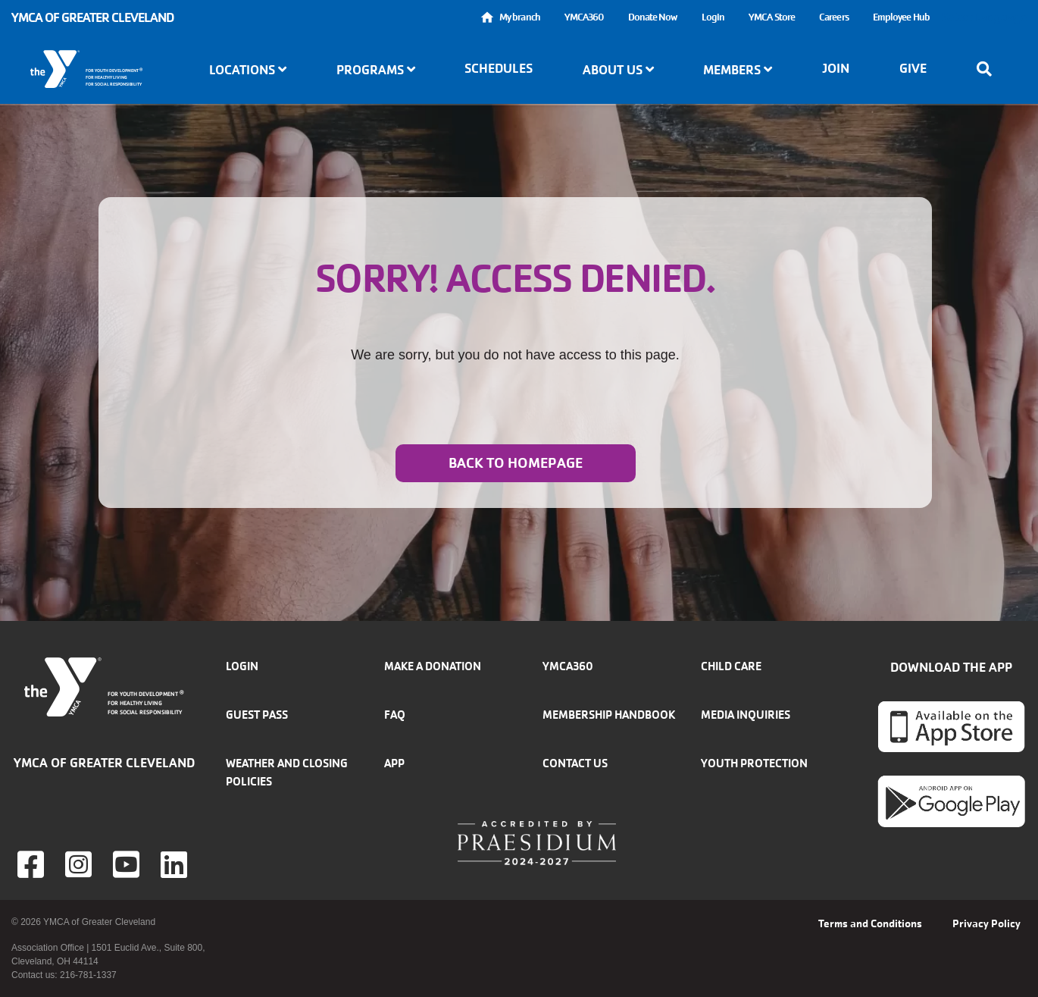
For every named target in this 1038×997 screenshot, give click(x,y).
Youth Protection (754, 763)
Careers (834, 17)
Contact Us (575, 763)
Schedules (498, 68)
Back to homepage (516, 463)
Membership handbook (608, 714)
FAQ (394, 714)
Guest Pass (257, 714)
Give (913, 68)
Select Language (984, 17)
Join (835, 68)
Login (713, 17)
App (394, 763)
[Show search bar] (989, 69)
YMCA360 (584, 17)
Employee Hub (901, 17)
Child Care (731, 666)
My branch (519, 17)
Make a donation (432, 666)
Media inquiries (745, 714)
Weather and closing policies (287, 772)
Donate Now (652, 17)
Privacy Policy (986, 923)
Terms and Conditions (870, 923)
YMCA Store (772, 17)
